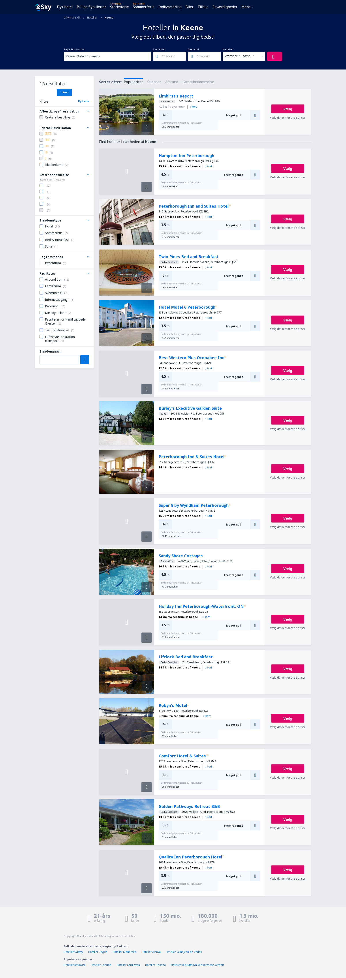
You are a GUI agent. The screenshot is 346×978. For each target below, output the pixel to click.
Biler (189, 6)
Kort (64, 92)
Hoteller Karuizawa (128, 965)
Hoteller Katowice (75, 965)
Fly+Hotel (65, 6)
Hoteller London (101, 965)
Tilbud (203, 6)
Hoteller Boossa (155, 965)
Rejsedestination (74, 49)
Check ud (193, 49)
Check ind (159, 49)
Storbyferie (119, 6)
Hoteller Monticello (124, 952)
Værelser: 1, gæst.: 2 (239, 56)
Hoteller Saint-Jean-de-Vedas (184, 952)
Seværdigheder (224, 6)
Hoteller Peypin (97, 952)
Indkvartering (169, 6)
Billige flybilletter (91, 6)
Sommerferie (143, 6)
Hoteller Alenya (151, 952)
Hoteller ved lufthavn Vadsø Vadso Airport (197, 965)
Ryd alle (83, 101)
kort (193, 107)
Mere (245, 6)
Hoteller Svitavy (73, 952)
